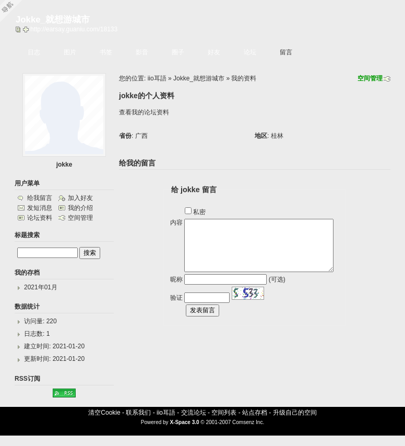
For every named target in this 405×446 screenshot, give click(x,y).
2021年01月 (40, 287)
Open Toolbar (13, 11)
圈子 (178, 52)
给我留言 (39, 198)
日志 (34, 52)
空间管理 (370, 78)
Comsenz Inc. (248, 422)
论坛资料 (39, 217)
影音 (142, 52)
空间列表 (223, 412)
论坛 (250, 52)
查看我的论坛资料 (144, 112)
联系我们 (138, 412)
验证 (176, 297)
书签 (106, 52)
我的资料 (243, 78)
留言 (286, 52)
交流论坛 (193, 412)
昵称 (176, 279)
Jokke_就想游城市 (198, 78)
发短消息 (39, 208)
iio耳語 (157, 78)
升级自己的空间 (295, 412)
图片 (70, 52)
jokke (64, 164)
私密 (199, 212)
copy (19, 29)
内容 (176, 222)
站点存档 (254, 412)
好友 (214, 52)
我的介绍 (80, 208)
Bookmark (26, 29)
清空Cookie (104, 412)
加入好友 (80, 198)
